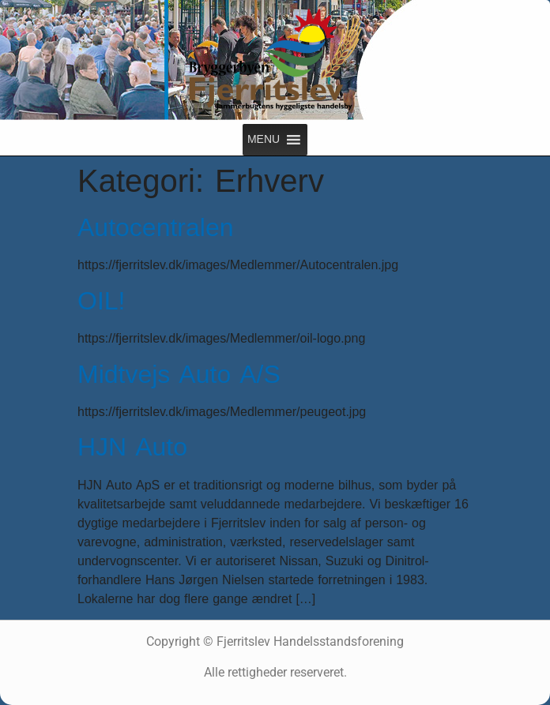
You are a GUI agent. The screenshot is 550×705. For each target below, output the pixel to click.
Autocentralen (155, 228)
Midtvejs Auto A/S (179, 375)
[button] (263, 140)
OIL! (101, 301)
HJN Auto (132, 447)
